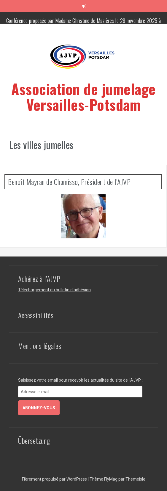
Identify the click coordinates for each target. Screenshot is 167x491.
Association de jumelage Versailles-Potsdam (83, 96)
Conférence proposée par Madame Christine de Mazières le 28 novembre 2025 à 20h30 (83, 23)
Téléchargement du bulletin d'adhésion (54, 289)
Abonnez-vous (39, 407)
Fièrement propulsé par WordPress (55, 479)
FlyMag (110, 479)
